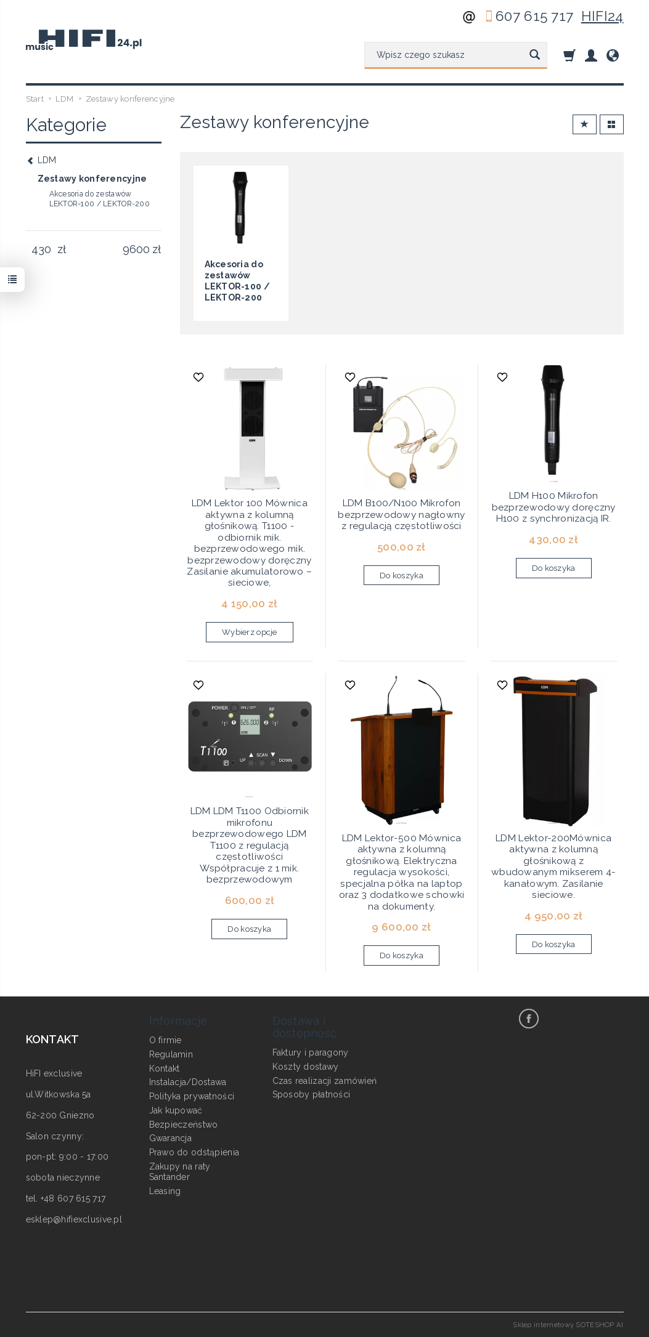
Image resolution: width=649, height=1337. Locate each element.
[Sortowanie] (585, 125)
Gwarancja (170, 1138)
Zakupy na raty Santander (180, 1171)
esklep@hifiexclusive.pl (74, 1219)
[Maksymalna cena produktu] (136, 249)
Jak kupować (176, 1110)
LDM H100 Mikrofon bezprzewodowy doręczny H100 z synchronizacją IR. (554, 507)
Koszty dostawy (305, 1067)
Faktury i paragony (310, 1052)
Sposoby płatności (311, 1094)
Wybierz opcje (249, 632)
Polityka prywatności (192, 1096)
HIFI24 (602, 16)
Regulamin (171, 1054)
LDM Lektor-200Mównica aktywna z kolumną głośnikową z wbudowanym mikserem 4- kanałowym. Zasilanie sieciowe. (553, 866)
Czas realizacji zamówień (324, 1081)
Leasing (165, 1191)
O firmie (165, 1040)
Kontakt (164, 1068)
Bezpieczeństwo (183, 1124)
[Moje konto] (591, 55)
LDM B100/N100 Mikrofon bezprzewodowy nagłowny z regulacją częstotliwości (401, 514)
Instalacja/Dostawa (188, 1082)
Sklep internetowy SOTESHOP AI (568, 1324)
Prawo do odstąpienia (194, 1152)
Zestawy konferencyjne (92, 179)
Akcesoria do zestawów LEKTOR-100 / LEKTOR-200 (99, 199)
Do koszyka (401, 575)
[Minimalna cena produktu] (41, 249)
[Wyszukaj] (534, 55)
